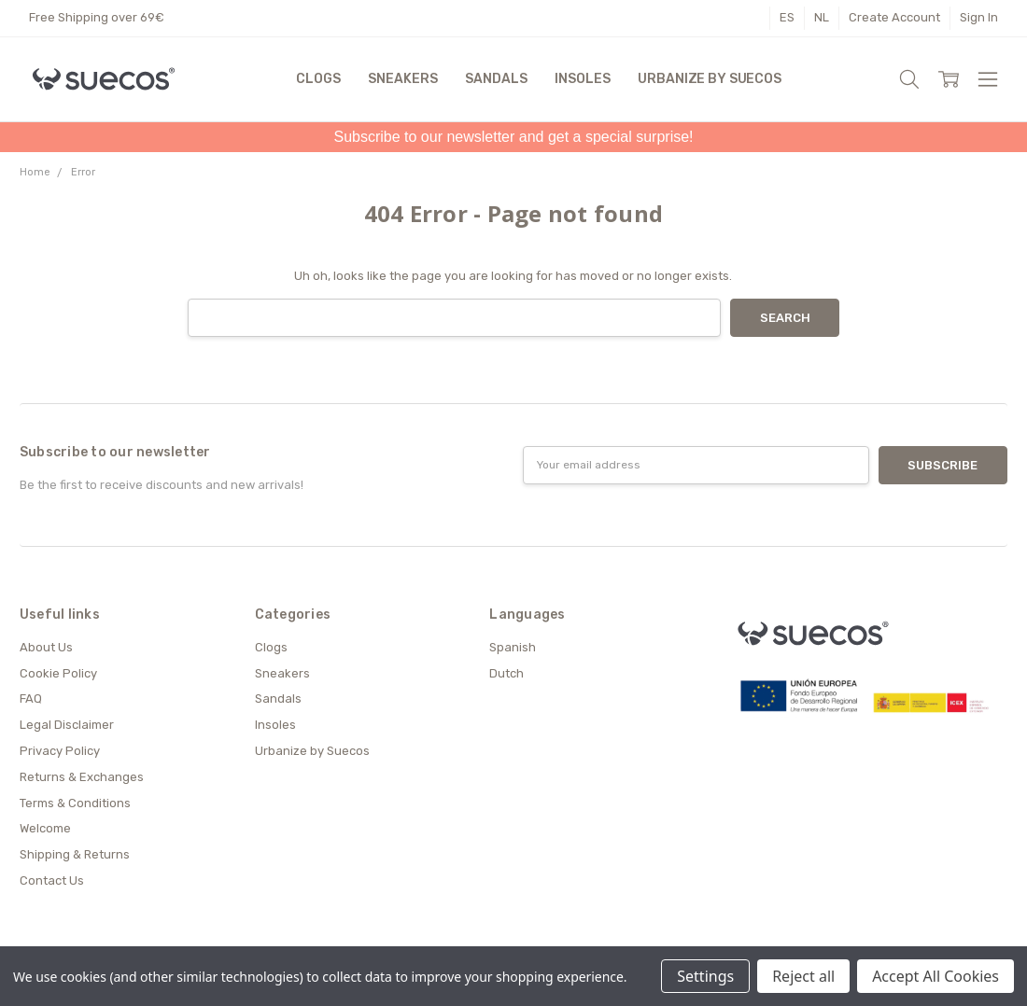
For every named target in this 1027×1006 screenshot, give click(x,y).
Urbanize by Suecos (709, 79)
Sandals (496, 79)
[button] (513, 137)
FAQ (31, 699)
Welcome (45, 828)
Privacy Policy (60, 751)
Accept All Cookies (935, 976)
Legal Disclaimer (67, 725)
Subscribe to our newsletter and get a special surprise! (513, 137)
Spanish (512, 647)
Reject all (803, 976)
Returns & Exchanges (82, 777)
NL (821, 17)
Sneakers (402, 79)
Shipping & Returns (75, 854)
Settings (705, 976)
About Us (46, 647)
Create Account (894, 17)
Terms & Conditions (75, 803)
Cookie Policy (58, 673)
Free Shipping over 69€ (96, 17)
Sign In (979, 17)
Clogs (318, 79)
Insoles (582, 79)
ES (787, 17)
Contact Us (52, 880)
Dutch (506, 673)
